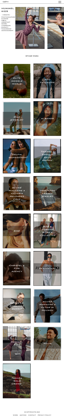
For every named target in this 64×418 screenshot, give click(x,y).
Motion (23, 415)
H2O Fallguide (47, 81)
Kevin (47, 343)
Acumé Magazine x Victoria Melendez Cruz (16, 193)
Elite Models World (16, 81)
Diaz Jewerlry (16, 118)
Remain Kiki (47, 268)
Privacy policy (44, 415)
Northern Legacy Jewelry (47, 193)
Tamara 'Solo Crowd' (16, 381)
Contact (32, 415)
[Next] (62, 28)
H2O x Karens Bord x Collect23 (47, 231)
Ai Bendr (47, 118)
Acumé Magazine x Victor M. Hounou (47, 306)
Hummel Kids (17, 343)
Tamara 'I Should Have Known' (47, 156)
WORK (15, 415)
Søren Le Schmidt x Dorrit (16, 306)
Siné (17, 231)
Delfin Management (17, 156)
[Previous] (2, 28)
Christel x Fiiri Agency (16, 268)
